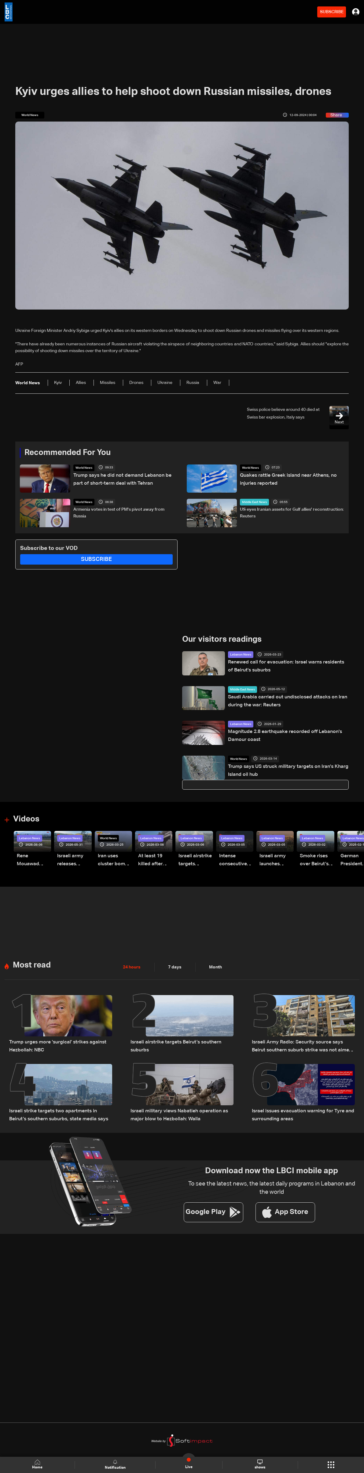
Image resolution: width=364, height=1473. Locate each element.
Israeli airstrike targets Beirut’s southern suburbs (179, 1039)
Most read (32, 963)
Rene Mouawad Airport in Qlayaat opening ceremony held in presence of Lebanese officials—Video (34, 860)
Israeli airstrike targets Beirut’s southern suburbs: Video (193, 860)
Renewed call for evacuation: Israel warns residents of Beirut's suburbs (281, 665)
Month (215, 965)
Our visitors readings (222, 640)
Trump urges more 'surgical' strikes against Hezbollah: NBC (52, 1042)
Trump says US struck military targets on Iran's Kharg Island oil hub (287, 769)
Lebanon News (240, 654)
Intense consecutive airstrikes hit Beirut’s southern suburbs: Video (236, 860)
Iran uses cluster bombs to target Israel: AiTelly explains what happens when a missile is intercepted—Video (114, 860)
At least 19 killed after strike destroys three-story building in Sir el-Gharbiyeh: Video (154, 860)
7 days (175, 965)
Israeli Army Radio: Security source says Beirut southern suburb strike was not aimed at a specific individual (302, 1043)
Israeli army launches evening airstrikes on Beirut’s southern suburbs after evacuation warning (276, 860)
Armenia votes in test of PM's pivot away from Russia (118, 512)
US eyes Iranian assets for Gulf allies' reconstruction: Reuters (292, 512)
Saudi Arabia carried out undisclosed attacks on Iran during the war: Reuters (287, 700)
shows (260, 1464)
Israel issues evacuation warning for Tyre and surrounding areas (297, 1109)
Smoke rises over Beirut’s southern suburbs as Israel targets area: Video (317, 860)
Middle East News (254, 502)
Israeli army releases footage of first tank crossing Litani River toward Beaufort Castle (74, 860)
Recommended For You (67, 453)
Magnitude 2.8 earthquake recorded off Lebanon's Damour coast (287, 734)
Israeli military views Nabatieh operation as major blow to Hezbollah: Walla (179, 1109)
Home (37, 1465)
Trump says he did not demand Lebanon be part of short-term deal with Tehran (123, 478)
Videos (26, 819)
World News (83, 467)
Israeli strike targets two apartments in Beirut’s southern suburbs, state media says (55, 1109)
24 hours (132, 965)
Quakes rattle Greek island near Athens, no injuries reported (290, 478)
